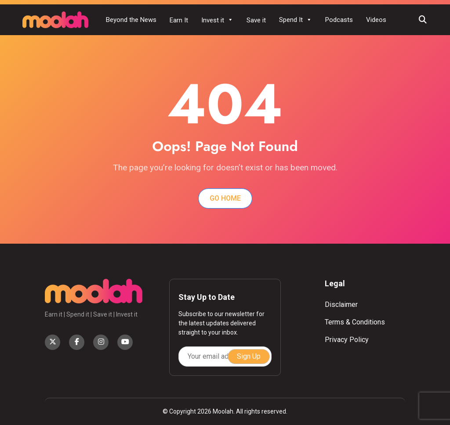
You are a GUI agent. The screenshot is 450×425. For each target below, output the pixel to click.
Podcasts (339, 20)
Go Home (225, 198)
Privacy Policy (347, 339)
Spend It (295, 20)
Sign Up (249, 356)
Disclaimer (341, 304)
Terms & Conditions (355, 322)
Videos (376, 20)
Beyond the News (131, 20)
